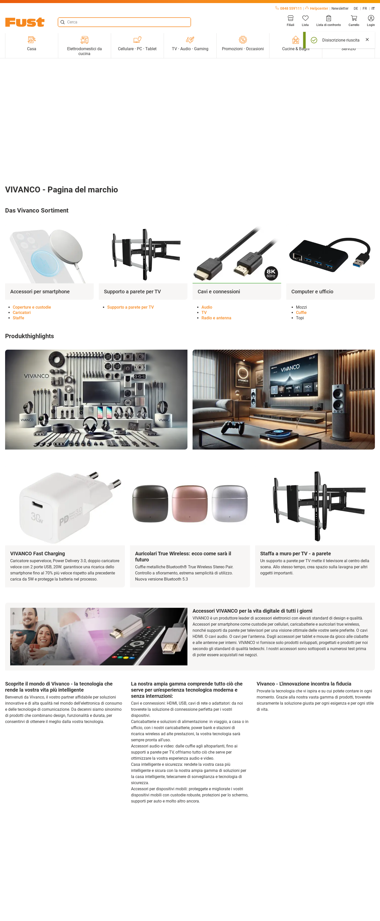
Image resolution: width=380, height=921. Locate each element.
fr (365, 8)
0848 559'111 (288, 8)
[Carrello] (354, 21)
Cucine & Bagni (296, 43)
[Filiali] (290, 21)
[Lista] (305, 21)
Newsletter (340, 8)
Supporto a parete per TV (130, 307)
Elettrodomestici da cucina (84, 46)
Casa (31, 43)
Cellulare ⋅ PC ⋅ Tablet (137, 43)
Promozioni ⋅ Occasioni (243, 43)
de (356, 8)
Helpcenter (316, 8)
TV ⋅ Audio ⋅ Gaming (190, 43)
